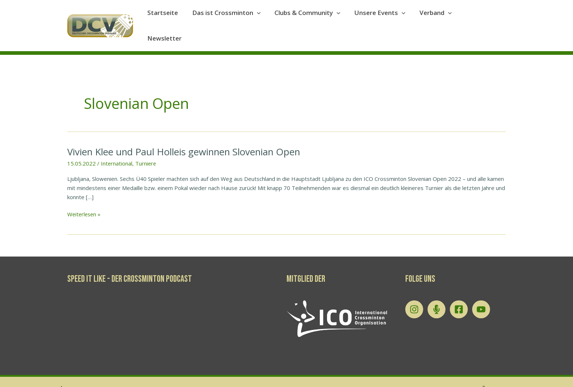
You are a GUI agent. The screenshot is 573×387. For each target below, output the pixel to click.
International (117, 146)
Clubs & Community (312, 17)
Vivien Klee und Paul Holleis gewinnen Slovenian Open (185, 134)
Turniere (146, 146)
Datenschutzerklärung (467, 372)
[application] (262, 17)
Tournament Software (530, 372)
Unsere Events (382, 17)
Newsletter (482, 17)
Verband (437, 17)
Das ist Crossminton (232, 17)
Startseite (170, 17)
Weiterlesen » (84, 197)
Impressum (419, 372)
